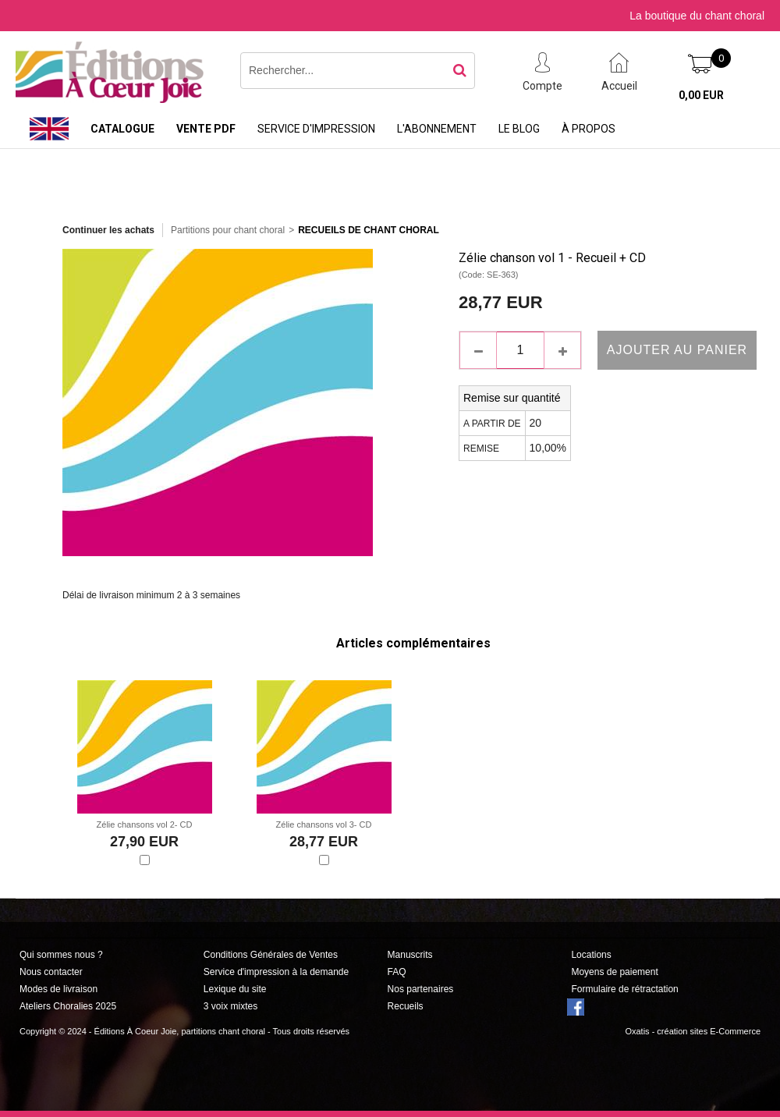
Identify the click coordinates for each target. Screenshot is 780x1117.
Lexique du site (235, 989)
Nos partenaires (421, 989)
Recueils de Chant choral (368, 230)
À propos (588, 128)
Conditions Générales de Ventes (271, 954)
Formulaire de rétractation (624, 989)
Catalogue (122, 128)
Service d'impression (316, 128)
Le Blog (519, 128)
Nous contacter (51, 971)
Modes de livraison (59, 989)
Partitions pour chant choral (228, 230)
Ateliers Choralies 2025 (68, 1006)
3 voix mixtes (230, 1006)
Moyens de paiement (614, 971)
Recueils (406, 1006)
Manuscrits (410, 954)
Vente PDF (206, 128)
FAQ (397, 971)
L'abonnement (437, 128)
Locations (591, 954)
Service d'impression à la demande (276, 971)
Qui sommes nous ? (61, 954)
